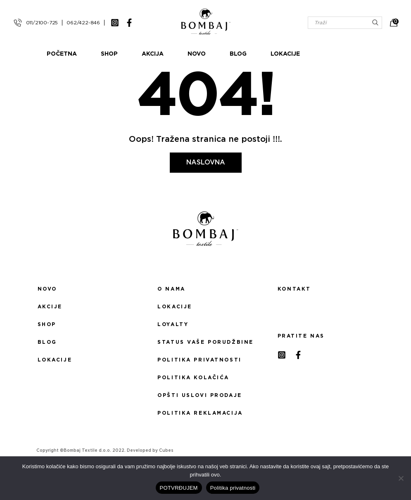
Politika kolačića (193, 377)
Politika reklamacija (199, 413)
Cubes (166, 450)
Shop (141, 54)
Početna (94, 54)
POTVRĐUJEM (179, 488)
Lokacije (317, 54)
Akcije (50, 306)
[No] (401, 478)
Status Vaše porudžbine (205, 342)
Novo (229, 54)
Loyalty (172, 324)
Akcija (185, 54)
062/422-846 (83, 22)
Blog (270, 54)
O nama (171, 288)
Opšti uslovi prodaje (199, 395)
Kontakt (294, 288)
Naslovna (205, 162)
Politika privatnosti (199, 359)
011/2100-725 (42, 22)
